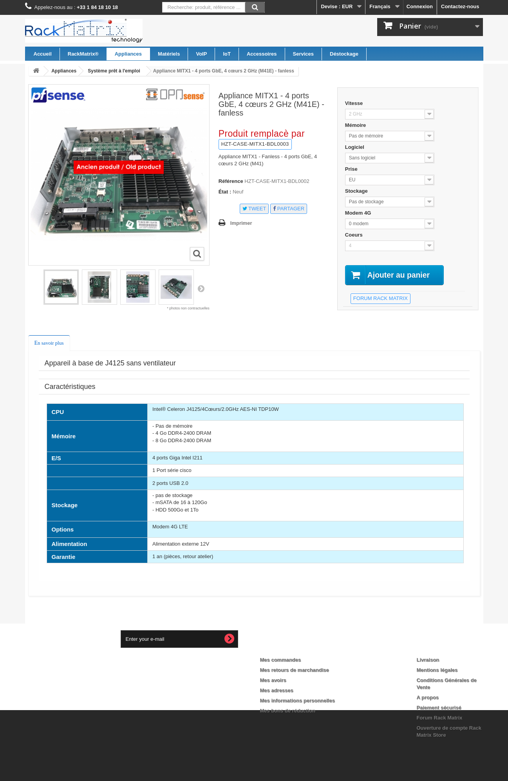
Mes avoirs (273, 680)
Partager (288, 209)
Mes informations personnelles (297, 700)
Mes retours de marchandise (294, 670)
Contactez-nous (460, 6)
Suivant (201, 288)
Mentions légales (436, 670)
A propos (427, 697)
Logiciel (355, 147)
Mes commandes (280, 660)
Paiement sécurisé (438, 707)
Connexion (420, 6)
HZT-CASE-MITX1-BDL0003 (255, 144)
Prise (352, 169)
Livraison (427, 660)
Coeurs (354, 235)
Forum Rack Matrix (439, 718)
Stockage (357, 191)
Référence (231, 181)
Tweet (254, 209)
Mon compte (282, 647)
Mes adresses (276, 690)
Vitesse (354, 103)
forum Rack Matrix (380, 299)
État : (225, 192)
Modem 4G (358, 213)
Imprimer (241, 223)
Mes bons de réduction (288, 711)
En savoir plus (49, 343)
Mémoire (356, 125)
